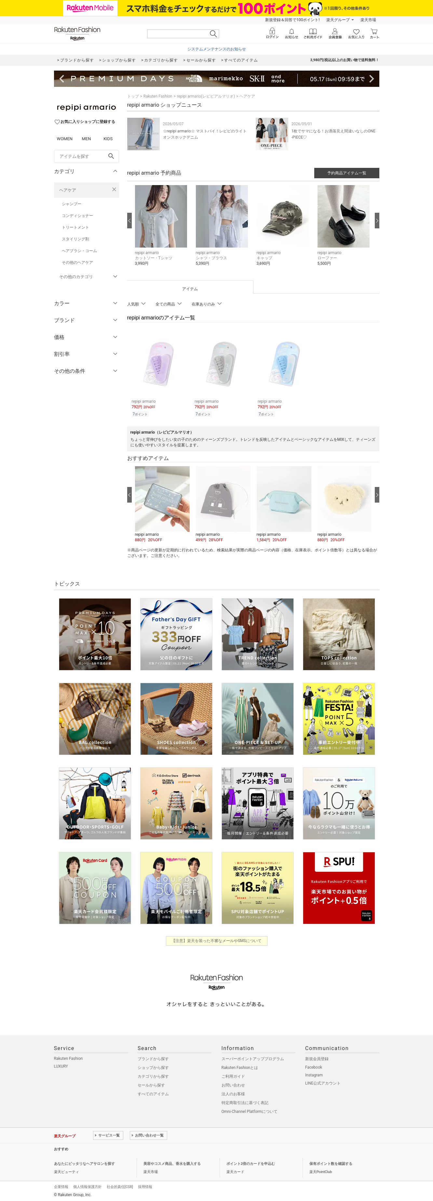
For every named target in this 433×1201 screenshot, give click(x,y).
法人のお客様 (233, 1093)
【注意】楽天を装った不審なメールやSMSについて (216, 940)
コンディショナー (77, 215)
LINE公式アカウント (323, 1082)
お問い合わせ (233, 1084)
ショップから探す (153, 1066)
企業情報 (61, 1186)
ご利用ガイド (233, 1075)
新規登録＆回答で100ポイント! (292, 20)
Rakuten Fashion (157, 96)
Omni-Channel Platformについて (250, 1110)
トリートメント (75, 227)
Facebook (313, 1066)
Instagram (314, 1074)
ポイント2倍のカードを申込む (250, 1163)
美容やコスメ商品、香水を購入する (172, 1163)
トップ (133, 96)
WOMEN (65, 138)
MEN (86, 138)
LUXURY (61, 1065)
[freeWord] (86, 156)
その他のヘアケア (77, 262)
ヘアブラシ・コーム (79, 251)
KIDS (108, 138)
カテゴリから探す (153, 1075)
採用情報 (145, 1186)
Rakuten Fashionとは (240, 1066)
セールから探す (151, 1084)
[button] (162, 230)
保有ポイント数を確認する (330, 1163)
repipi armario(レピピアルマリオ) (206, 96)
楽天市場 (368, 20)
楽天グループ (338, 20)
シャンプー (71, 204)
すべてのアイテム (153, 1093)
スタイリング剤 (75, 239)
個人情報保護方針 (87, 1186)
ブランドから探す (153, 1058)
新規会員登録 (317, 1058)
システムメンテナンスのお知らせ (216, 49)
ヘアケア (67, 190)
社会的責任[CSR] (120, 1186)
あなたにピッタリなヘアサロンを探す (84, 1163)
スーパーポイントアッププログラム (253, 1058)
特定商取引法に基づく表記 (245, 1102)
